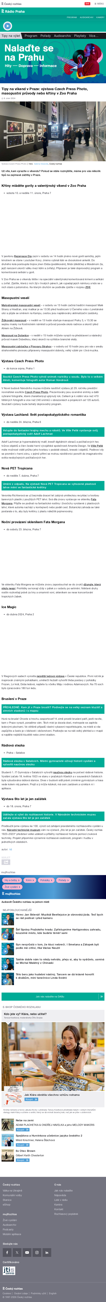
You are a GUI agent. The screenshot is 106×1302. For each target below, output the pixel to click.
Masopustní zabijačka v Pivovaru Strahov (27, 346)
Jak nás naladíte (63, 1190)
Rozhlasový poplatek (66, 1214)
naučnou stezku (62, 772)
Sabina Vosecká (41, 164)
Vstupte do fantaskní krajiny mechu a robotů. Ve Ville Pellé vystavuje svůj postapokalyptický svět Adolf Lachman (50, 432)
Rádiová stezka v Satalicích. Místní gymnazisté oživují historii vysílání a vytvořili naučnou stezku (49, 762)
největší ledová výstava (51, 676)
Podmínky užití (38, 1293)
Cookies (7, 1293)
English (52, 1293)
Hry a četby (12, 880)
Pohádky (46, 880)
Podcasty (8, 1229)
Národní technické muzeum (23, 830)
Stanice (7, 1199)
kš (10, 849)
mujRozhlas (8, 872)
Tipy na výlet (11, 36)
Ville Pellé (97, 445)
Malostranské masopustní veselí (21, 305)
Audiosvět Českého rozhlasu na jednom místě (25, 902)
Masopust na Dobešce (15, 335)
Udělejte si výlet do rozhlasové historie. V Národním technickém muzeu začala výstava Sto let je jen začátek (49, 816)
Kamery (100, 17)
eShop (6, 1204)
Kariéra (58, 1204)
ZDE (87, 287)
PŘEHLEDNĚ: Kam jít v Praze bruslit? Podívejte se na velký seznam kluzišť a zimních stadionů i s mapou (52, 709)
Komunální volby (12, 1195)
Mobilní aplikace (12, 1234)
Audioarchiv (86, 17)
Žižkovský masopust (14, 320)
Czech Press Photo (36, 392)
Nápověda (60, 1195)
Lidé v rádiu (61, 1199)
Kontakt (58, 1209)
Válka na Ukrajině (12, 1190)
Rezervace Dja (23, 256)
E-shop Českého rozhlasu (22, 1007)
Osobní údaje (21, 1293)
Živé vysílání (12, 886)
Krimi (30, 880)
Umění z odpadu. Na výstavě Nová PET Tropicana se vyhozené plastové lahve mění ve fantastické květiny (49, 485)
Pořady (46, 36)
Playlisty (80, 36)
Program (72, 17)
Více (93, 36)
